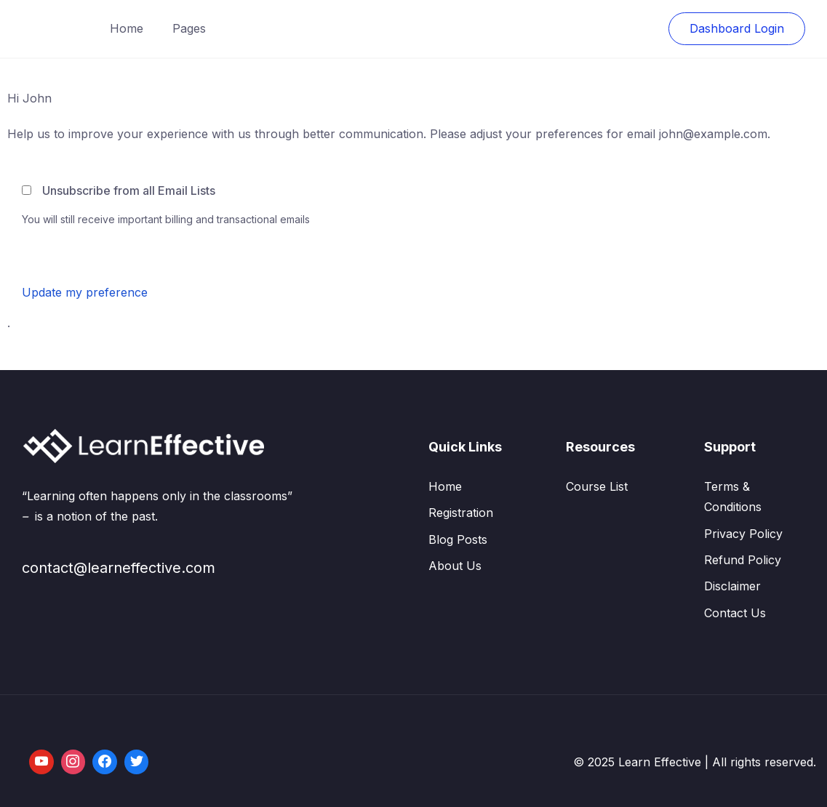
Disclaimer (732, 586)
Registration (460, 512)
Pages (189, 28)
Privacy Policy (743, 533)
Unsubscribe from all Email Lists (128, 190)
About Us (455, 565)
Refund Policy (742, 560)
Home (126, 28)
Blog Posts (457, 539)
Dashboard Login (737, 28)
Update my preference (85, 292)
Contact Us (735, 613)
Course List (597, 486)
